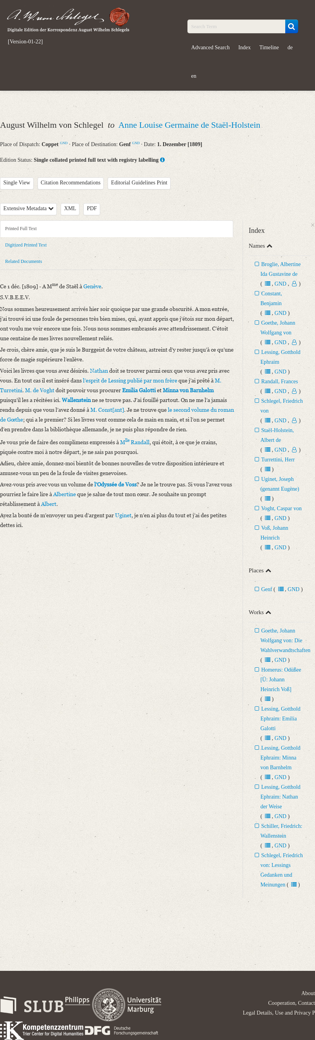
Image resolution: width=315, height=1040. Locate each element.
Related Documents (23, 261)
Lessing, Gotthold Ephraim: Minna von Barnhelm (280, 757)
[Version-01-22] (25, 42)
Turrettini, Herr (278, 460)
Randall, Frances (279, 381)
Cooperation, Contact (291, 1003)
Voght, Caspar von (281, 508)
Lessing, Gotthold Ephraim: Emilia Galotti (280, 718)
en (193, 76)
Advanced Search (210, 47)
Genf (266, 589)
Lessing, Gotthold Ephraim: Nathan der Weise (280, 796)
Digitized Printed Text (26, 245)
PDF (92, 208)
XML (70, 208)
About (308, 993)
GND (64, 143)
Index (244, 47)
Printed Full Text (21, 228)
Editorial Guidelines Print (139, 183)
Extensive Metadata (29, 208)
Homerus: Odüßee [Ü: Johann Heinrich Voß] (280, 679)
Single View (17, 183)
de (290, 47)
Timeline (269, 47)
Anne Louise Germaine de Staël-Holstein (189, 125)
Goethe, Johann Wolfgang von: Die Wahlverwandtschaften (285, 640)
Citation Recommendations (71, 183)
